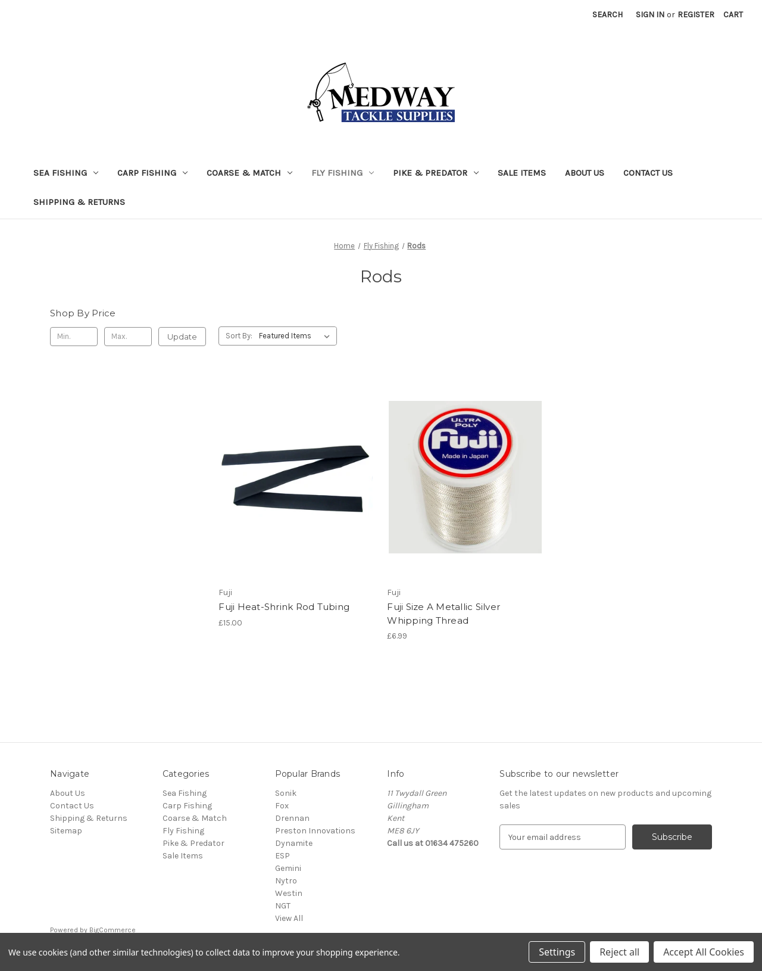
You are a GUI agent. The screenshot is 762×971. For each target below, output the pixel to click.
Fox (282, 806)
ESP (282, 856)
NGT (283, 906)
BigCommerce (112, 930)
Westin (288, 893)
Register (695, 15)
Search (607, 15)
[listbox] (296, 336)
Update (182, 336)
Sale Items (522, 172)
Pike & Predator (436, 172)
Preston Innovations (315, 831)
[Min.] (74, 336)
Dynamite (294, 843)
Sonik (285, 793)
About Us (584, 172)
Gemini (288, 868)
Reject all (619, 951)
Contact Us (648, 172)
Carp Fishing (152, 172)
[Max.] (128, 336)
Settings (557, 951)
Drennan (292, 818)
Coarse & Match (249, 172)
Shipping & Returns (79, 202)
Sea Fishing (65, 172)
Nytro (286, 881)
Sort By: (239, 335)
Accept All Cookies (703, 951)
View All (289, 918)
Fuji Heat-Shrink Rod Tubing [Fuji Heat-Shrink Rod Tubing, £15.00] (283, 606)
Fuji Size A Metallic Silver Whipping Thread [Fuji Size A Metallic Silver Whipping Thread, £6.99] (443, 613)
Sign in (650, 15)
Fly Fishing (342, 172)
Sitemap (66, 831)
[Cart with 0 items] (733, 14)
